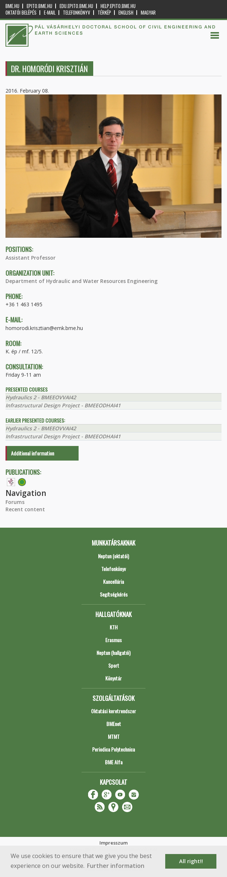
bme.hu (12, 6)
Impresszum (113, 842)
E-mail (50, 12)
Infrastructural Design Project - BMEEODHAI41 (63, 405)
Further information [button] (115, 866)
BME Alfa (113, 762)
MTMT (114, 736)
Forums (14, 501)
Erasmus (113, 640)
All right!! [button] (191, 861)
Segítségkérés (114, 594)
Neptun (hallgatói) (113, 652)
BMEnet (113, 723)
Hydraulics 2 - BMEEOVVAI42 (40, 397)
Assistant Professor (30, 257)
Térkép (104, 12)
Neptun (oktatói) (113, 556)
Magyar (148, 12)
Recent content (25, 509)
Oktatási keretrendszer (113, 711)
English (125, 12)
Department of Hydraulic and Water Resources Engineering (81, 281)
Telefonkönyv (76, 12)
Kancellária (113, 581)
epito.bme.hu (39, 6)
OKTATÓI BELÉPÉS (21, 12)
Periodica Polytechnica (113, 749)
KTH (114, 627)
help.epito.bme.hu (118, 6)
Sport (113, 665)
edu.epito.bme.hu (76, 6)
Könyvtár (113, 678)
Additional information (32, 453)
